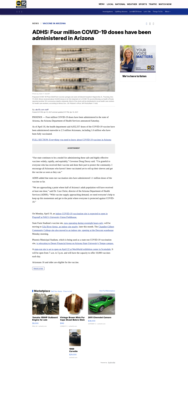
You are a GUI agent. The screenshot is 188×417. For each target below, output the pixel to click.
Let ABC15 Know (135, 11)
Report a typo (38, 268)
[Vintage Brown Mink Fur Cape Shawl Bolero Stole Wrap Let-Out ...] (73, 311)
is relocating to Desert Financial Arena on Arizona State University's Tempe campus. (75, 243)
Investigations (108, 11)
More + (167, 11)
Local (110, 4)
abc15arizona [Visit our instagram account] (20, 11)
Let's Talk (147, 11)
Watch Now (165, 4)
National (120, 4)
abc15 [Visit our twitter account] (22, 11)
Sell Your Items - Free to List (61, 291)
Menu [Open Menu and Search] (101, 4)
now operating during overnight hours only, (84, 223)
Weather (132, 4)
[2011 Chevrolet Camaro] (101, 311)
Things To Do (158, 11)
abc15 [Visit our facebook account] (18, 11)
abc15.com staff (42, 109)
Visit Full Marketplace (107, 291)
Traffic (153, 4)
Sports (143, 4)
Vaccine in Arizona (54, 23)
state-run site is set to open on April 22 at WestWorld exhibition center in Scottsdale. (72, 249)
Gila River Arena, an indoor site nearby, (60, 226)
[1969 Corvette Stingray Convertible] (75, 345)
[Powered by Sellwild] (111, 362)
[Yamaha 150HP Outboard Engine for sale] (45, 311)
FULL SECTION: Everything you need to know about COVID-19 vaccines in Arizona (71, 139)
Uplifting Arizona (121, 11)
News (35, 23)
